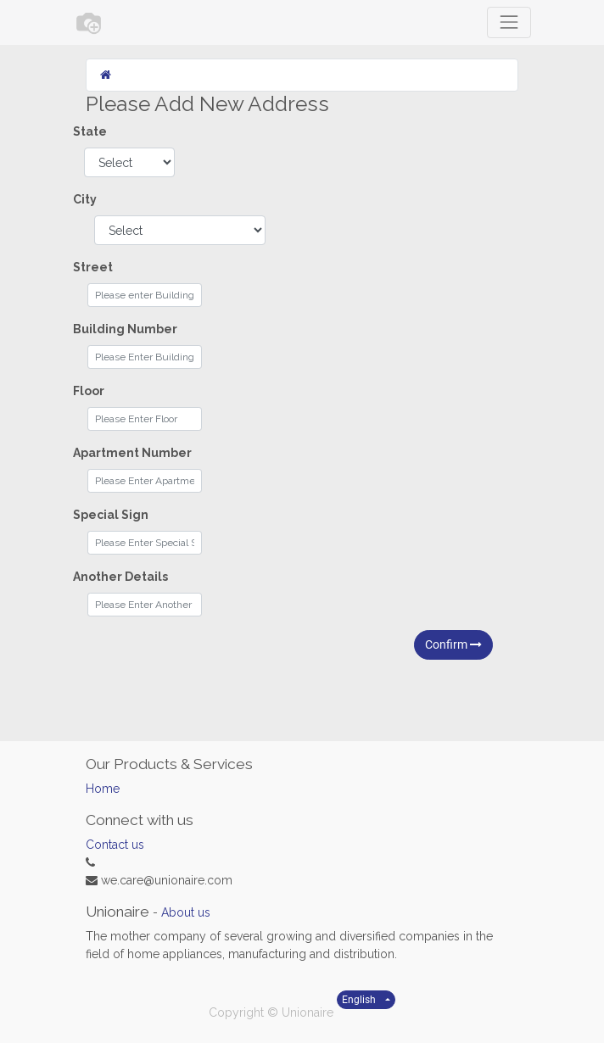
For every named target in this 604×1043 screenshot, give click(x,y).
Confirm (453, 644)
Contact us (115, 844)
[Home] (105, 74)
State (90, 131)
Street (93, 267)
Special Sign (110, 515)
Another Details (120, 576)
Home (103, 788)
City (85, 199)
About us (185, 912)
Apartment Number (132, 453)
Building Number (125, 329)
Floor (88, 391)
